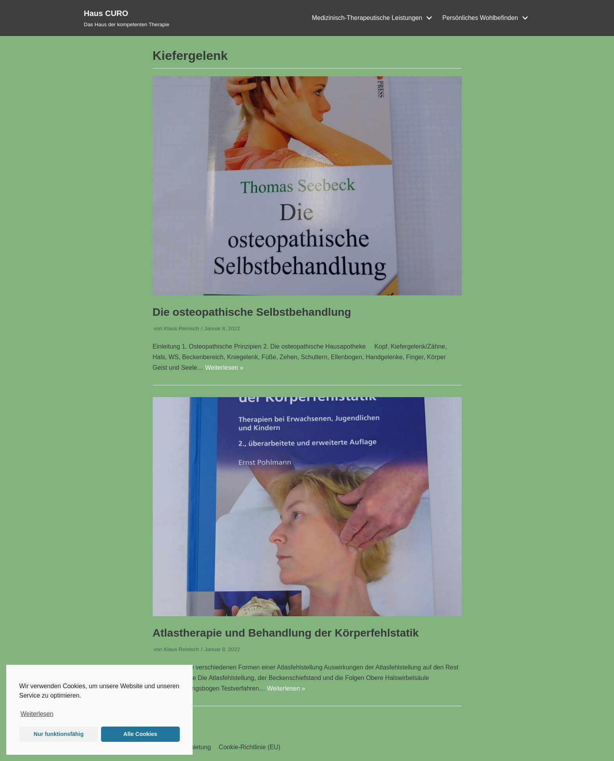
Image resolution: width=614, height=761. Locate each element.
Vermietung (195, 747)
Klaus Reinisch (181, 328)
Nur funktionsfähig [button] (59, 734)
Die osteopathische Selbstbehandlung (252, 312)
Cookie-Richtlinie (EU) (249, 747)
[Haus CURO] (126, 18)
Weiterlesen (36, 714)
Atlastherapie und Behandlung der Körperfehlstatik (286, 633)
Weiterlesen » (224, 367)
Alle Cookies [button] (140, 734)
